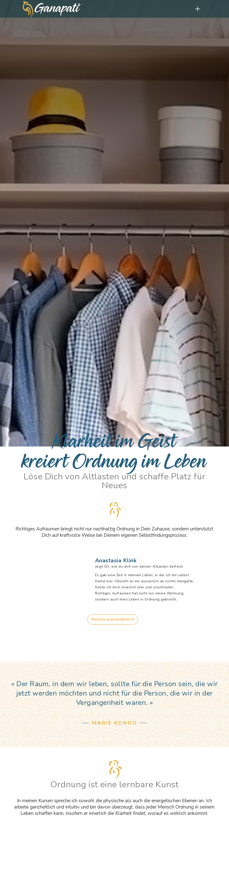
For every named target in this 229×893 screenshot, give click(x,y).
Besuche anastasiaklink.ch (112, 619)
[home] (51, 11)
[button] (198, 9)
